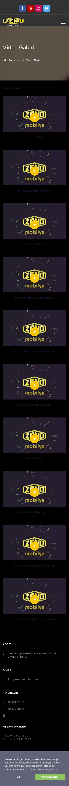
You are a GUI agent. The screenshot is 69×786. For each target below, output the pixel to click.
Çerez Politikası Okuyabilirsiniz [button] (44, 769)
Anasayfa (12, 60)
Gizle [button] (19, 777)
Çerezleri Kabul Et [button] (49, 777)
